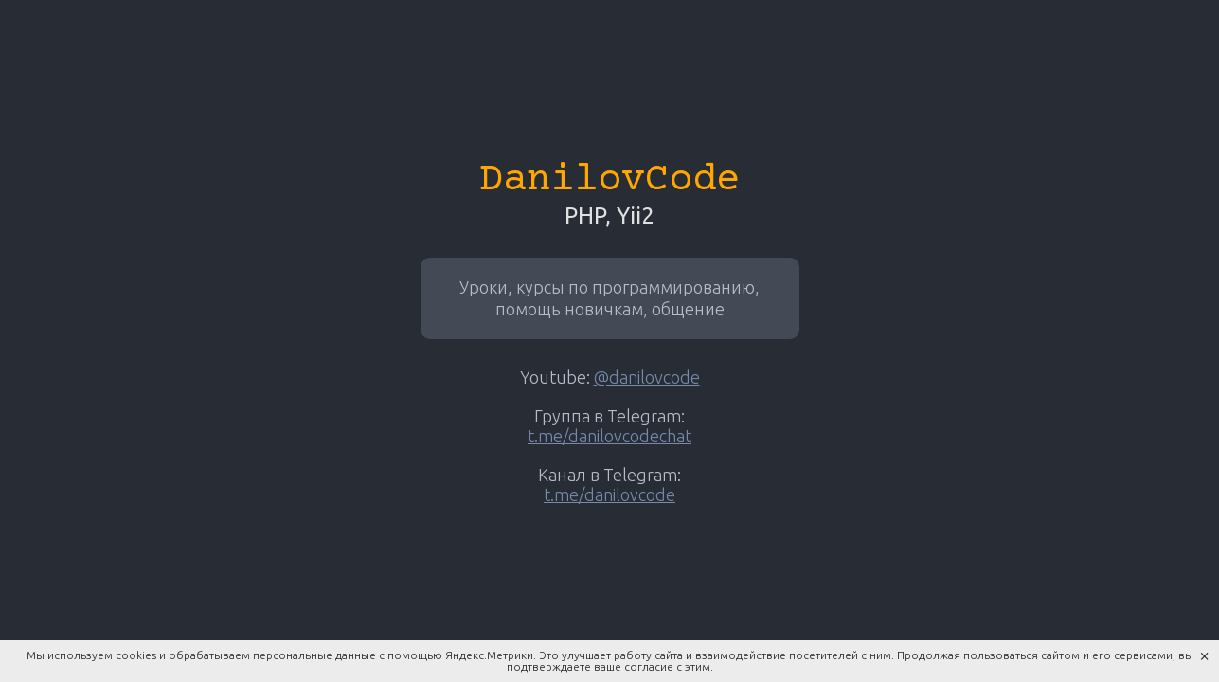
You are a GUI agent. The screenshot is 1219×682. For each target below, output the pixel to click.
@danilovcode (647, 377)
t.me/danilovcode (609, 494)
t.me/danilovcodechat (609, 435)
